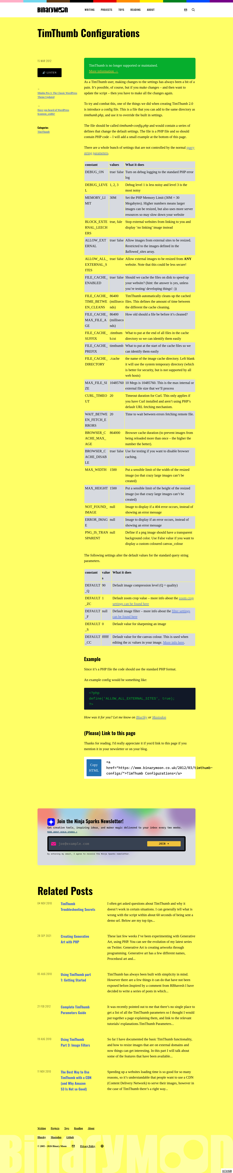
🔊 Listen (49, 72)
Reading (136, 10)
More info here (173, 642)
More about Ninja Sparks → (62, 832)
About (151, 10)
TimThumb (43, 131)
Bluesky (41, 1137)
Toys (121, 10)
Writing (90, 10)
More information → (103, 71)
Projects (106, 10)
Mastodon (159, 717)
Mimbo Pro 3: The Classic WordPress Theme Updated (57, 95)
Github (70, 1137)
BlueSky (141, 717)
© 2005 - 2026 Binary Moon (52, 1146)
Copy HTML (94, 768)
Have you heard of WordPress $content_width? (53, 112)
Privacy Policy (87, 1146)
